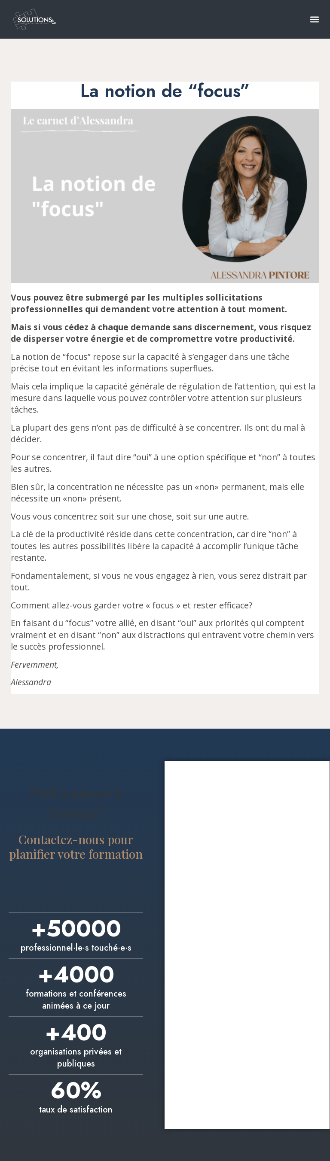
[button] (314, 19)
